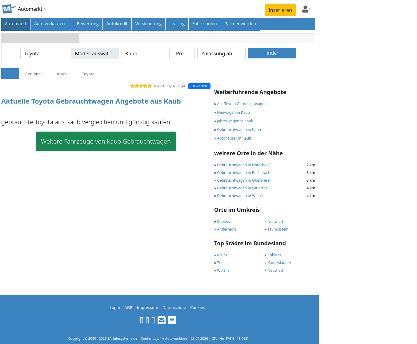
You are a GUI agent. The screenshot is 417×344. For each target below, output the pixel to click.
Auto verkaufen (49, 23)
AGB (128, 307)
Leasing (176, 23)
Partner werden (240, 23)
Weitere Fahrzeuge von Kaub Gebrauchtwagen (106, 141)
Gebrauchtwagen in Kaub (239, 129)
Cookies (197, 307)
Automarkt (15, 23)
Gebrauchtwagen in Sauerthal (243, 188)
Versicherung (148, 23)
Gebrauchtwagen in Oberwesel (244, 180)
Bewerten (199, 86)
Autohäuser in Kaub (234, 138)
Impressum (147, 307)
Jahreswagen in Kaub (235, 121)
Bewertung (88, 23)
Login (115, 307)
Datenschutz (174, 307)
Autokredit (117, 23)
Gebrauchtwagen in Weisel (240, 195)
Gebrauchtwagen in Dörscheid (243, 165)
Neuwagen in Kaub (233, 112)
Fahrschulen (204, 23)
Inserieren (280, 10)
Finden (271, 52)
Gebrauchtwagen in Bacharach (243, 172)
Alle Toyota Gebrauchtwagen (242, 103)
